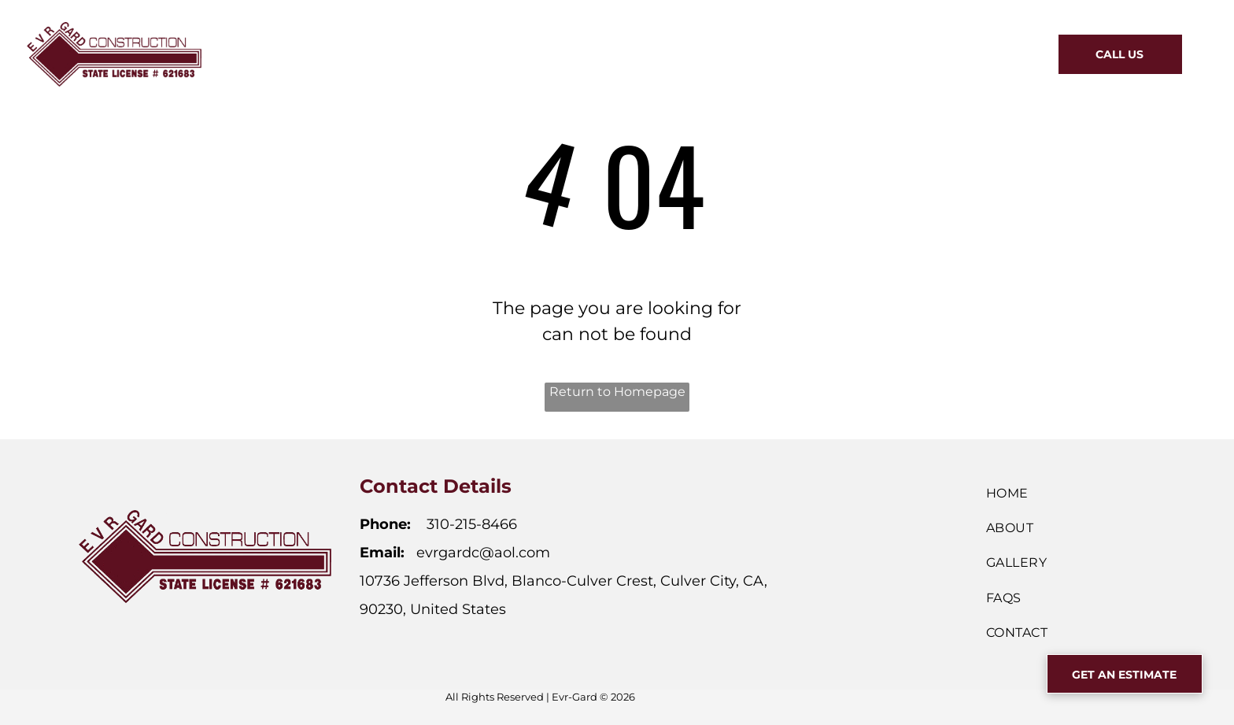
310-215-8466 (472, 524)
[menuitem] (453, 52)
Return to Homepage (617, 391)
